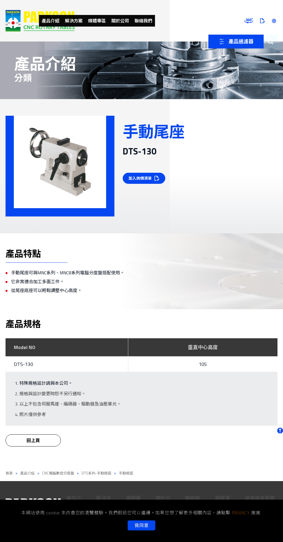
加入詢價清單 (141, 178)
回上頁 (33, 444)
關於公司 (177, 20)
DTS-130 (23, 364)
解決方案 (126, 20)
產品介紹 (101, 20)
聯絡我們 (203, 20)
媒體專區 (152, 20)
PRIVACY (240, 512)
